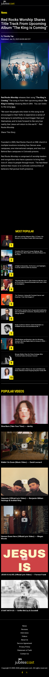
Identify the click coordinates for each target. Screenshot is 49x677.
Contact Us (24, 654)
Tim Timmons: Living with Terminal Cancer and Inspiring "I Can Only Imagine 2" (29, 296)
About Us (24, 640)
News (24, 626)
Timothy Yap (8, 36)
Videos (24, 636)
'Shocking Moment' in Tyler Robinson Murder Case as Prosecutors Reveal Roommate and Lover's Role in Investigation (31, 282)
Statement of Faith (24, 650)
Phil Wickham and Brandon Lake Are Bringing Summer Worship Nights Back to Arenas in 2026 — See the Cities (30, 341)
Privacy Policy (24, 647)
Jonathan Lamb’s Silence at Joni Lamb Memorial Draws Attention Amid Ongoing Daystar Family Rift (30, 369)
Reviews (24, 629)
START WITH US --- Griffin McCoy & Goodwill (19, 611)
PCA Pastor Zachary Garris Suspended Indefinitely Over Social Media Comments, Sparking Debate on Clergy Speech (30, 311)
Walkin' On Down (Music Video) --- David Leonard (21, 462)
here (13, 107)
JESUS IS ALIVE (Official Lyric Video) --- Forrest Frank (23, 575)
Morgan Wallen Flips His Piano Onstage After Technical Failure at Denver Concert (29, 355)
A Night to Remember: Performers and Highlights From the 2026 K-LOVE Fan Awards (30, 266)
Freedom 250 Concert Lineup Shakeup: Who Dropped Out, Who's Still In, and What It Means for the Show (30, 252)
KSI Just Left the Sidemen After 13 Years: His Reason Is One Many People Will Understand (29, 237)
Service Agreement (24, 643)
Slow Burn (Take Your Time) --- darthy (17, 426)
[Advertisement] (24, 219)
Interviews (24, 633)
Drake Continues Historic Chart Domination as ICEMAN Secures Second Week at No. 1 (29, 325)
